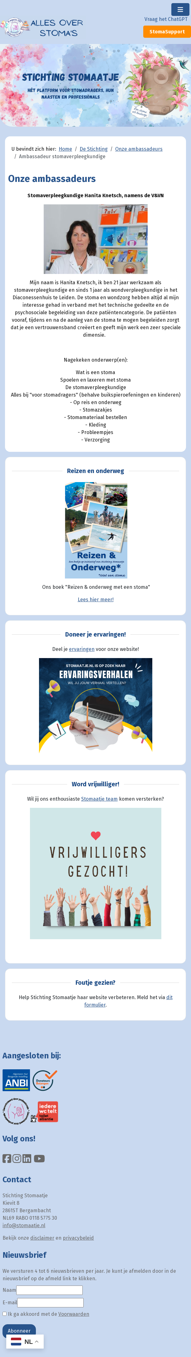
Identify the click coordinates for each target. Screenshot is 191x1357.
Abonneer (19, 1331)
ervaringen (82, 649)
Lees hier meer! (96, 600)
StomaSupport (167, 32)
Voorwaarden (73, 1314)
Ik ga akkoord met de (45, 1314)
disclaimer (42, 1238)
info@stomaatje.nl (23, 1225)
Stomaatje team (99, 799)
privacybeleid (78, 1238)
